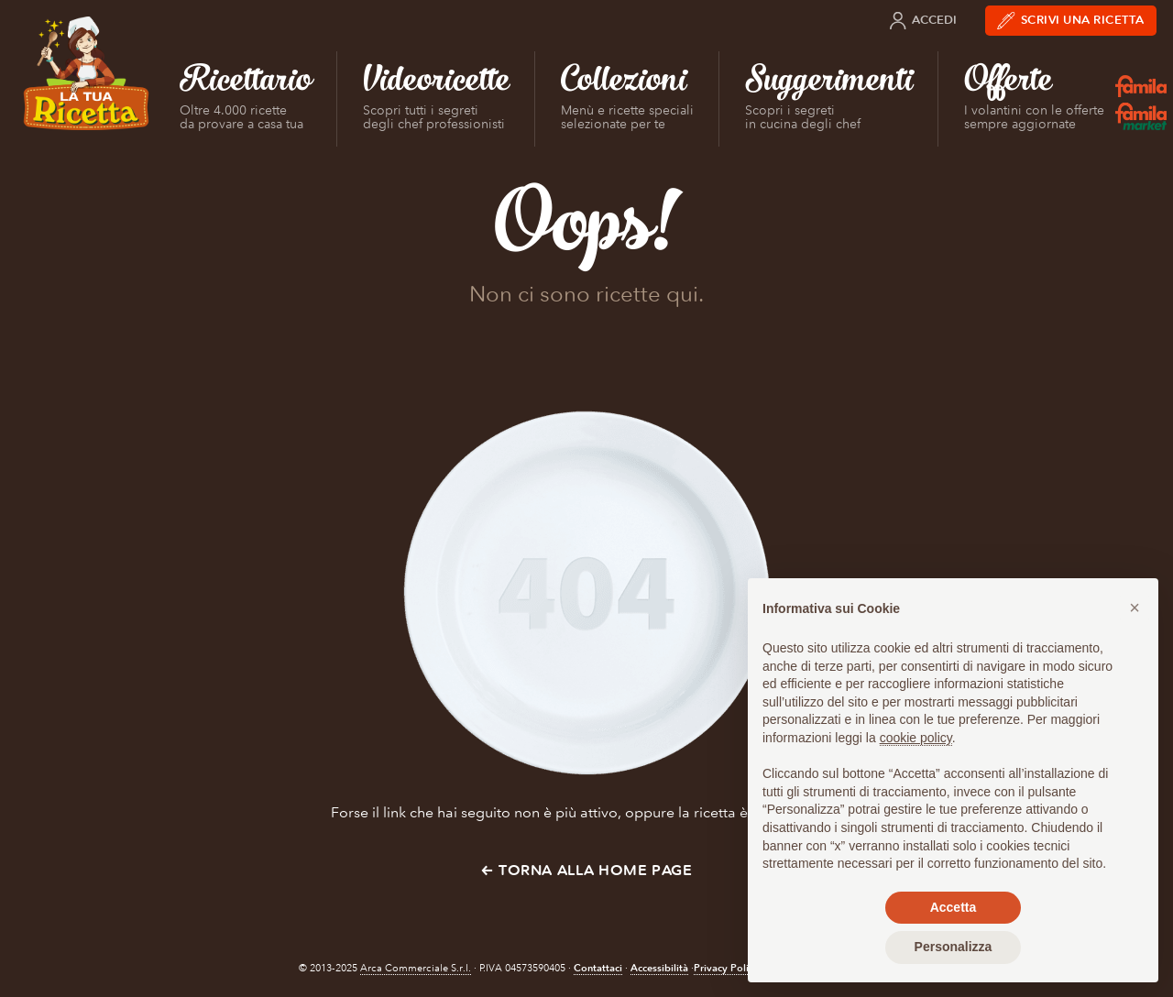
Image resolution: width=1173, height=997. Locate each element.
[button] (1134, 607)
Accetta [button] (953, 907)
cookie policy (916, 737)
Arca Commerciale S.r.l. (415, 968)
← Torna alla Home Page (586, 870)
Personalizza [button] (953, 946)
